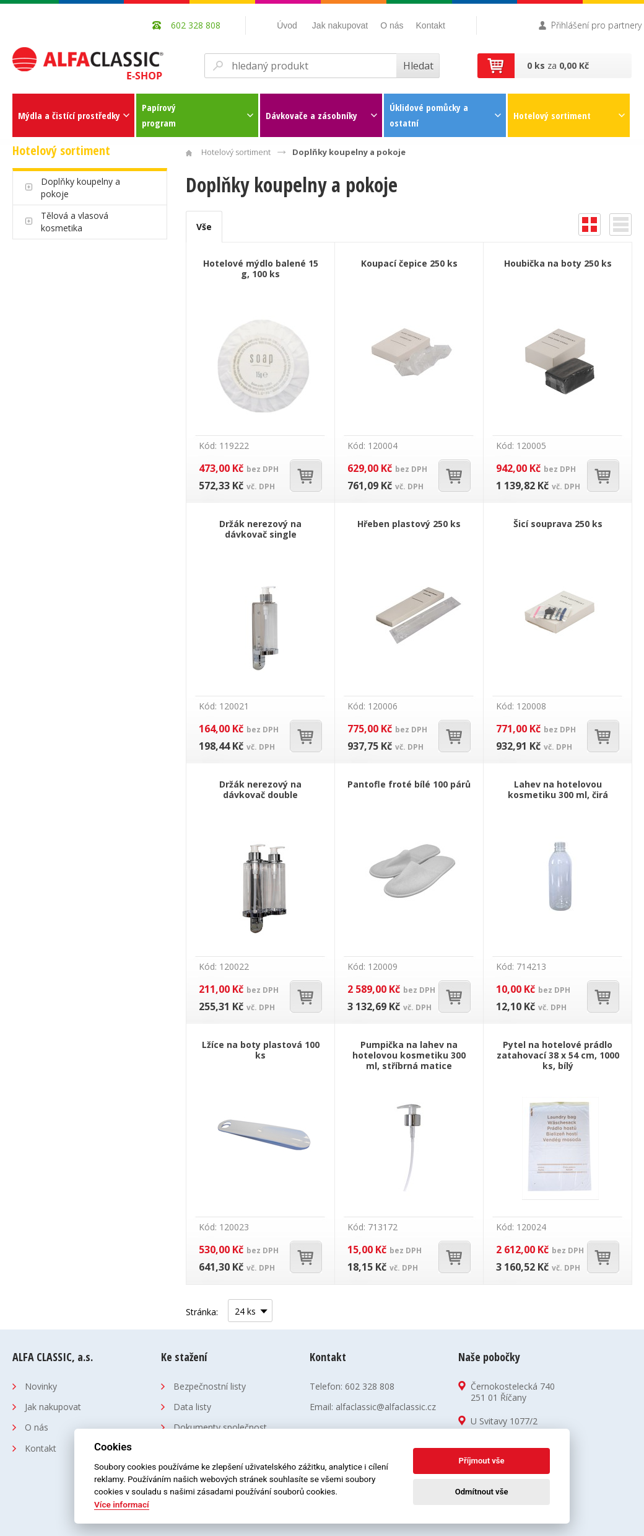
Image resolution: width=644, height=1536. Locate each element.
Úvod (287, 25)
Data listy (192, 1407)
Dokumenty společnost (220, 1427)
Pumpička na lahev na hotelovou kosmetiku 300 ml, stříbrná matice (409, 1055)
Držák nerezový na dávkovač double (260, 789)
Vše (204, 227)
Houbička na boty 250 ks (558, 263)
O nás (391, 25)
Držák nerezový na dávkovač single (260, 529)
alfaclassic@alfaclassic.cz (386, 1407)
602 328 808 (369, 1386)
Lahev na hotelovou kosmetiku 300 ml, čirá (558, 789)
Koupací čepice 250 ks (409, 263)
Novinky (41, 1386)
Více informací (121, 1504)
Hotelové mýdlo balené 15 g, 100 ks (260, 268)
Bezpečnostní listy (209, 1386)
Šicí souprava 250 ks (558, 524)
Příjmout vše (482, 1460)
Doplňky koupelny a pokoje (80, 187)
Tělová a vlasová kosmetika (74, 222)
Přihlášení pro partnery (596, 25)
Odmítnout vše (481, 1491)
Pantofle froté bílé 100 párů (409, 784)
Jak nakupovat (340, 25)
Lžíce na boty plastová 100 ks (261, 1050)
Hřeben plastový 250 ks (409, 524)
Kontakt (430, 25)
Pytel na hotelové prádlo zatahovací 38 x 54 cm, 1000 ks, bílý (558, 1055)
